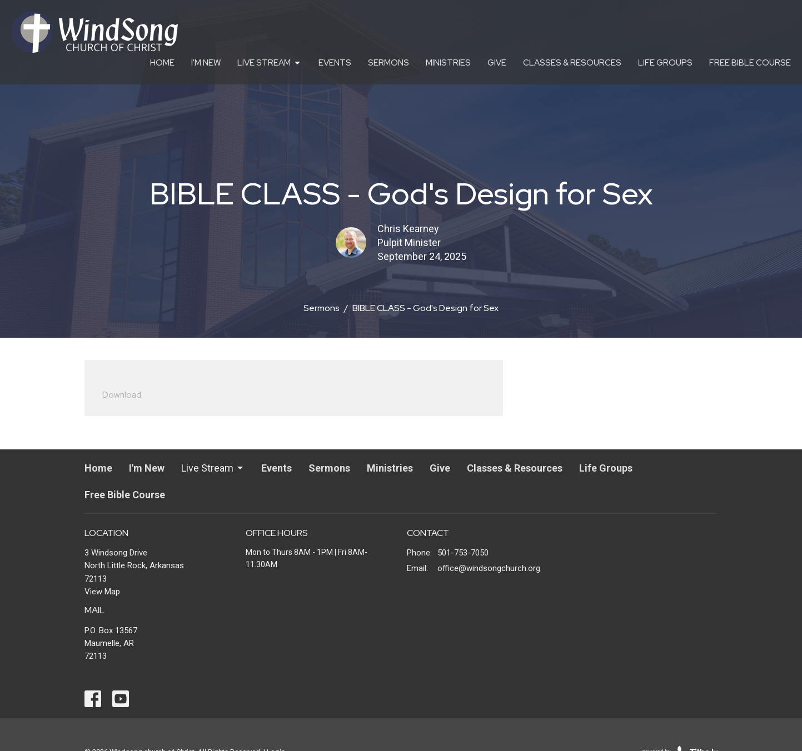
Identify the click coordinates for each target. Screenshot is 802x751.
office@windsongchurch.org (488, 568)
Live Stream (269, 63)
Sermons (388, 62)
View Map (102, 592)
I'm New (206, 62)
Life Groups (665, 62)
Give (496, 62)
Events (334, 62)
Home (162, 62)
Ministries (448, 62)
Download (121, 394)
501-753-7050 (463, 553)
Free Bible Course (750, 62)
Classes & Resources (572, 62)
